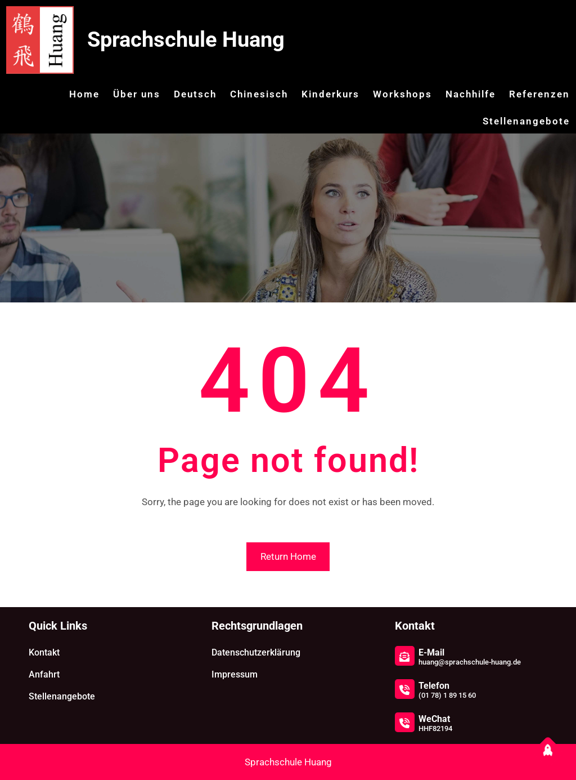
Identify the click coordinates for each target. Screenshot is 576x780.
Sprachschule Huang (186, 39)
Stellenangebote (62, 696)
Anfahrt (44, 674)
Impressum (235, 674)
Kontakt (44, 652)
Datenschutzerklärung (256, 652)
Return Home (288, 556)
